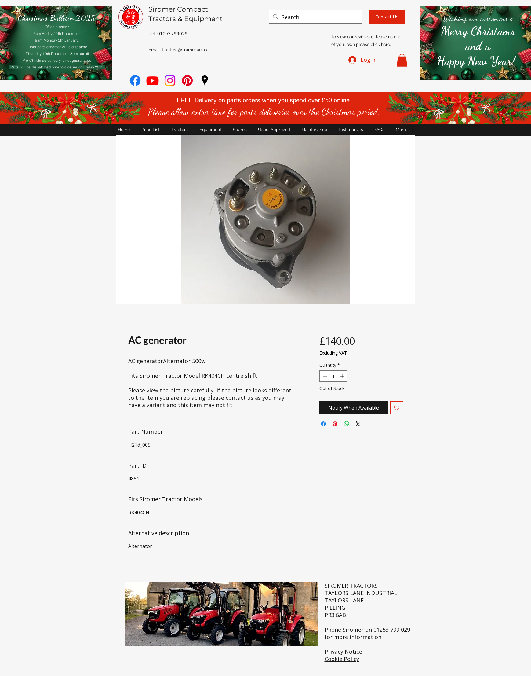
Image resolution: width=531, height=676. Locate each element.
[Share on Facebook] (323, 424)
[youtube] (152, 80)
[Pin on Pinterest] (335, 424)
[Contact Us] (387, 17)
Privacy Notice (343, 651)
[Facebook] (135, 80)
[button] (402, 60)
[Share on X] (358, 424)
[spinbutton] (333, 376)
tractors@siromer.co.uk (184, 49)
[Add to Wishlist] (396, 407)
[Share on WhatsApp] (346, 424)
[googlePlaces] (205, 80)
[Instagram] (170, 80)
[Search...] (315, 17)
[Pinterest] (187, 80)
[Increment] (343, 376)
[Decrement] (324, 376)
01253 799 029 (391, 629)
